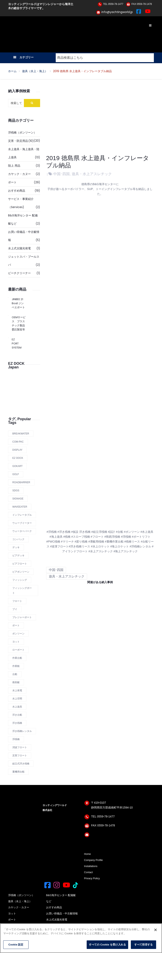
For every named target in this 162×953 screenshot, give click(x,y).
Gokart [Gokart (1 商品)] (17, 466)
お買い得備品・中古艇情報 (62, 913)
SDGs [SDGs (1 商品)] (15, 490)
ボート (12, 182)
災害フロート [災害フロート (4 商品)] (19, 755)
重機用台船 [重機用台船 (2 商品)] (18, 771)
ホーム (12, 71)
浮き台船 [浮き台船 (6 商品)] (17, 714)
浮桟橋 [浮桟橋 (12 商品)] (16, 739)
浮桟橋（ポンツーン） (22, 132)
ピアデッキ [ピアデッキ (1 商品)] (18, 555)
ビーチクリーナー (19, 273)
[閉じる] (155, 929)
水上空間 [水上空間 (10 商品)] (17, 698)
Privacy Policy (92, 878)
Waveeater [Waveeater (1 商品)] (19, 506)
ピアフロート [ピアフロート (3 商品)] (19, 563)
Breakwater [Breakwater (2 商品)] (20, 433)
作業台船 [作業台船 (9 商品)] (17, 658)
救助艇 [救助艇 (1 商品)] (16, 682)
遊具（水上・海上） (35, 71)
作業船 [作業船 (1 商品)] (16, 666)
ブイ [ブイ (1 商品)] (14, 609)
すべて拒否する (143, 944)
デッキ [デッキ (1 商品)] (16, 547)
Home (87, 854)
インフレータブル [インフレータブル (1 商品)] (22, 514)
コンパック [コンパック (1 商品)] (18, 539)
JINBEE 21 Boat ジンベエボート (18, 303)
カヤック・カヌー (19, 174)
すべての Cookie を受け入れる (107, 944)
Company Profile (93, 860)
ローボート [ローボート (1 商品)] (18, 649)
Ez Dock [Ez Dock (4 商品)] (17, 458)
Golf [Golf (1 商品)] (15, 474)
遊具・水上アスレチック (92, 174)
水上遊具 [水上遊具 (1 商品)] (17, 706)
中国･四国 (61, 174)
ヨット (12, 913)
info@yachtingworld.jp (117, 12)
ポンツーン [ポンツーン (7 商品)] (18, 633)
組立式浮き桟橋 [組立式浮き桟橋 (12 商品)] (20, 763)
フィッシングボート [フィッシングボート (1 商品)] (22, 590)
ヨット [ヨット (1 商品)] (16, 641)
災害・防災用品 (18, 141)
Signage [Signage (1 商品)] (17, 498)
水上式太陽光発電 (19, 248)
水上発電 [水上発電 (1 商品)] (17, 690)
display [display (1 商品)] (17, 449)
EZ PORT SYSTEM (15, 344)
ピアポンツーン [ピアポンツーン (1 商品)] (20, 571)
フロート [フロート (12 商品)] (17, 601)
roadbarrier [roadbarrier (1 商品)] (21, 482)
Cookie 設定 (15, 944)
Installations (90, 866)
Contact (88, 872)
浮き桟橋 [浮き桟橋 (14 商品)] (17, 723)
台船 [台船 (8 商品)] (14, 674)
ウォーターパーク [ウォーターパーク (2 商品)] (22, 531)
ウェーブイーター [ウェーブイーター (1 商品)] (22, 523)
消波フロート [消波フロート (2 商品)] (19, 747)
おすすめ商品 (16, 191)
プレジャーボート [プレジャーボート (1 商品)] (22, 617)
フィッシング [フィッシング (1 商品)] (19, 580)
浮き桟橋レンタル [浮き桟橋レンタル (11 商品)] (22, 731)
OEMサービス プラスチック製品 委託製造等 (19, 323)
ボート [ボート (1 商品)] (16, 625)
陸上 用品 (14, 166)
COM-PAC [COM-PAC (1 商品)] (18, 441)
